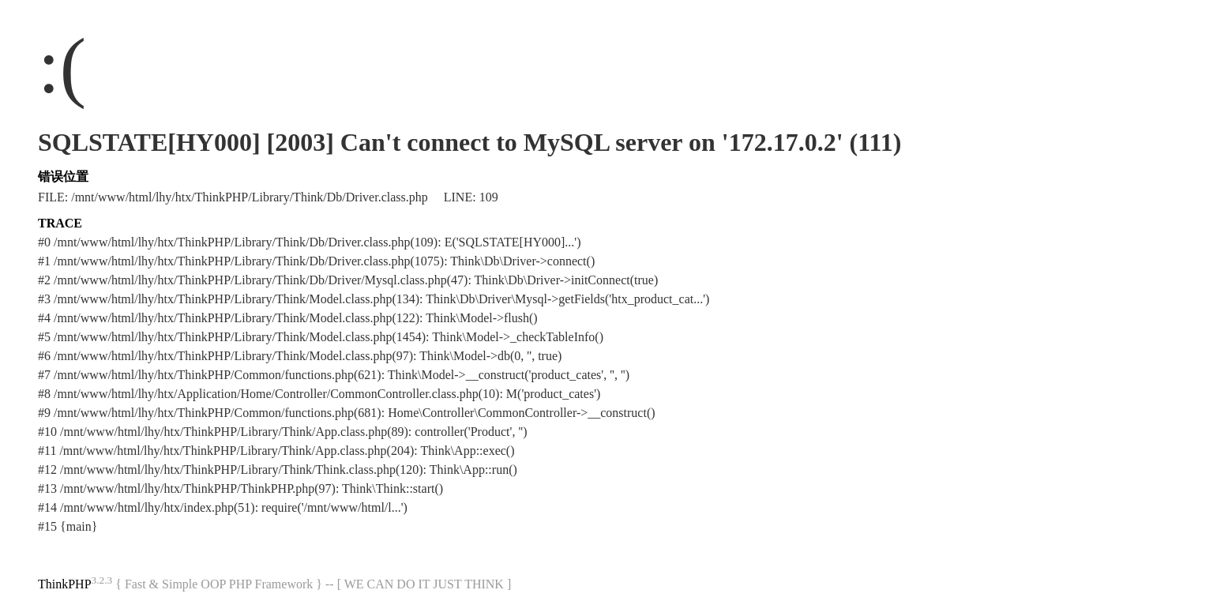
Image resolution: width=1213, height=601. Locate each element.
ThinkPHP (65, 584)
